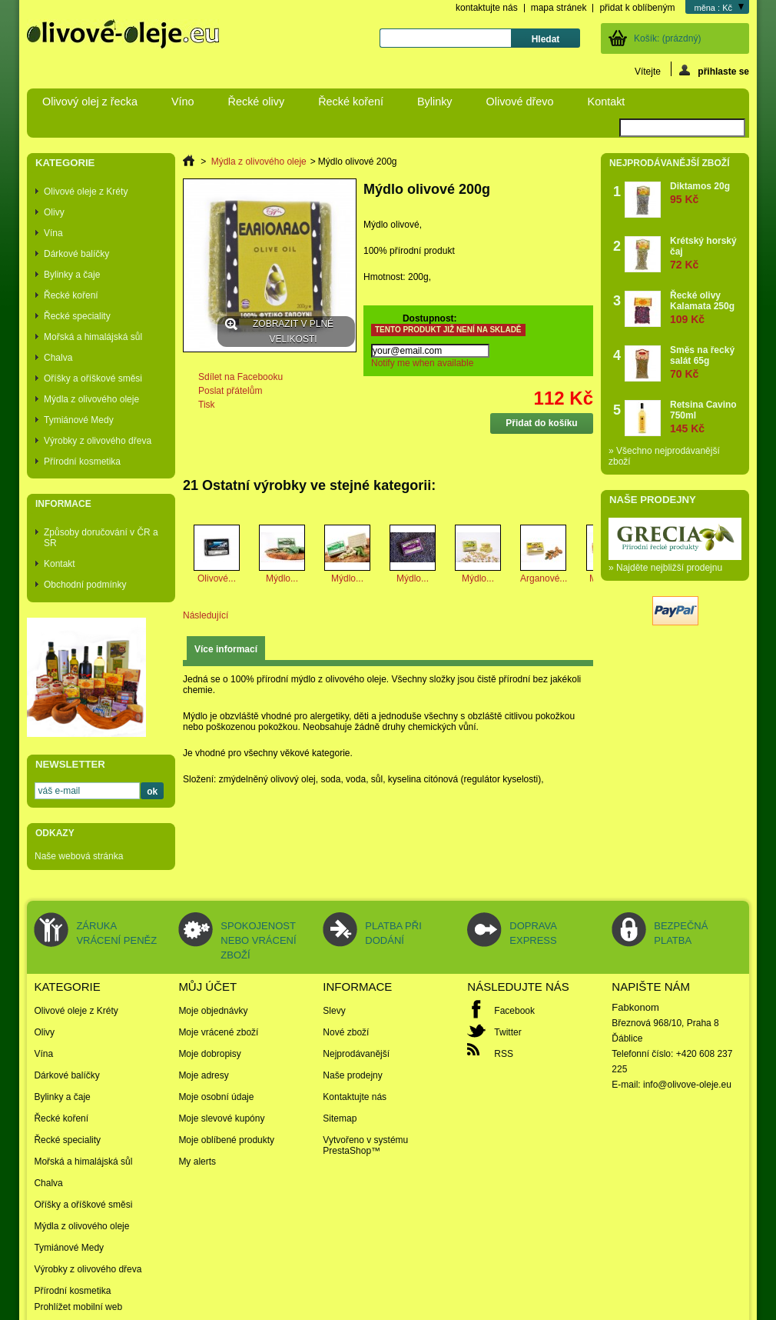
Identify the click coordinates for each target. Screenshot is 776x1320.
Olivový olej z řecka (90, 101)
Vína (53, 233)
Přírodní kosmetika (82, 461)
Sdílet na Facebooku (240, 377)
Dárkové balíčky (76, 253)
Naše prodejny (652, 499)
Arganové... (543, 578)
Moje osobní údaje (216, 1097)
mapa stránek (559, 7)
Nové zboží (346, 1032)
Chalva (58, 357)
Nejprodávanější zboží (669, 163)
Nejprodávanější (356, 1053)
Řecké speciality (77, 316)
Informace (63, 503)
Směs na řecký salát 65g (705, 362)
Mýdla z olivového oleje (91, 399)
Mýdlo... (282, 578)
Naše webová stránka (79, 856)
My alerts (197, 1161)
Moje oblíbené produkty (226, 1140)
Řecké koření (350, 101)
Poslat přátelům (230, 390)
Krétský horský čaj (705, 252)
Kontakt (606, 101)
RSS (503, 1053)
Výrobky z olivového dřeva (97, 440)
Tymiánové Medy (79, 420)
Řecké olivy (256, 101)
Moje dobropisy (209, 1053)
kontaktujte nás (487, 7)
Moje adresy (203, 1075)
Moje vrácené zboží (218, 1032)
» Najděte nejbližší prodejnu (665, 567)
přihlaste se (714, 70)
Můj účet (207, 986)
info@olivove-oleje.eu (687, 1084)
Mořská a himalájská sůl (93, 337)
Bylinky (435, 101)
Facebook (514, 1010)
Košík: (667, 38)
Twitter (507, 1032)
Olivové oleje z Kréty (86, 191)
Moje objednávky (212, 1010)
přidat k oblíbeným (637, 7)
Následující (205, 615)
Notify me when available (422, 363)
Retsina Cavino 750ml (705, 416)
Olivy (54, 212)
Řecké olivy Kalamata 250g (705, 307)
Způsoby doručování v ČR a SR (101, 537)
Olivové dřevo (520, 101)
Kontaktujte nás (354, 1097)
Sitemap (339, 1118)
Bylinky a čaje (72, 274)
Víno (182, 101)
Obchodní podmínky (85, 584)
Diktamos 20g (700, 193)
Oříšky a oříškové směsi (93, 378)
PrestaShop (347, 1150)
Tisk (206, 404)
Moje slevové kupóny (221, 1118)
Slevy (334, 1010)
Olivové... (216, 578)
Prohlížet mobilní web (78, 1307)
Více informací (225, 649)
